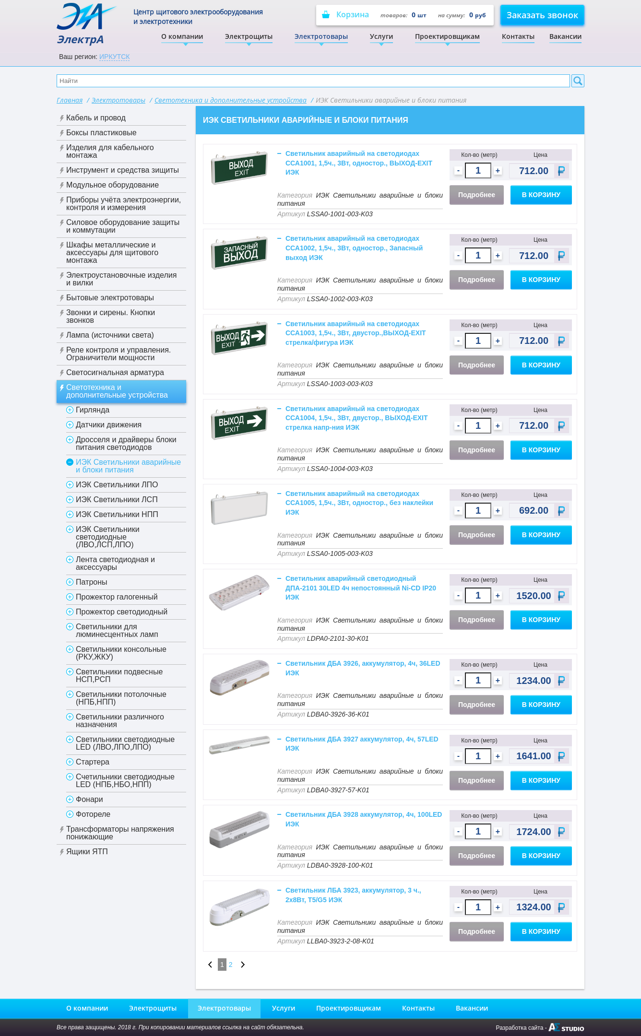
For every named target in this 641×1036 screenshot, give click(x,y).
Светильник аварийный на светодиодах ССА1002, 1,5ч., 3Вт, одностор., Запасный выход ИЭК (354, 248)
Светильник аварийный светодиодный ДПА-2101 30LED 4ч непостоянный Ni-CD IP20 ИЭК (360, 588)
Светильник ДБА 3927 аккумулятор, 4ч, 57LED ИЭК (362, 744)
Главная (70, 100)
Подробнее (476, 195)
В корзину (541, 195)
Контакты (518, 36)
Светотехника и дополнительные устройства (230, 100)
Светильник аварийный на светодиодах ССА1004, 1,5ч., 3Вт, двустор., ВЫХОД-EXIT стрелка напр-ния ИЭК (356, 418)
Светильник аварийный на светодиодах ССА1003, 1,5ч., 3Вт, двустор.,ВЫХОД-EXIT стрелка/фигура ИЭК (355, 333)
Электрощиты (249, 36)
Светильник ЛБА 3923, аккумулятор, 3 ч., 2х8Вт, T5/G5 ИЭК (353, 895)
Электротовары (321, 36)
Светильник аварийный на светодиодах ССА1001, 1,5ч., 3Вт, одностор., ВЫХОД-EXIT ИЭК (358, 163)
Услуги (381, 36)
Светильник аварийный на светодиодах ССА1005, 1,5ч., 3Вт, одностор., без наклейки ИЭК (359, 503)
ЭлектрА (88, 24)
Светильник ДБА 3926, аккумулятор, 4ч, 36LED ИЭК (362, 668)
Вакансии (565, 36)
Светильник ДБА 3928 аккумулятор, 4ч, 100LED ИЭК (363, 819)
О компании (182, 36)
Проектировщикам (447, 36)
